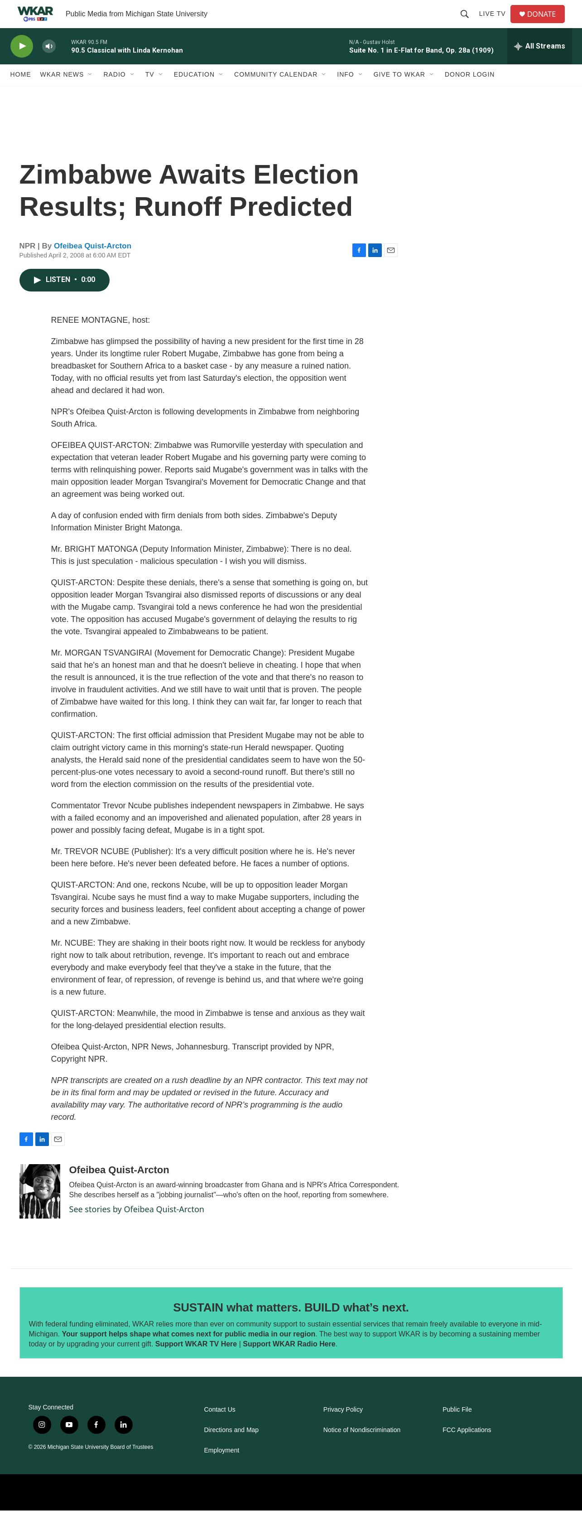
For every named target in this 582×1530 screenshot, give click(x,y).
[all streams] (539, 66)
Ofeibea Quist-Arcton (92, 265)
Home (20, 94)
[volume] (49, 66)
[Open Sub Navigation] (90, 94)
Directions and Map (231, 1449)
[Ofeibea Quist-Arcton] (39, 1211)
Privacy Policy (343, 1429)
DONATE (546, 24)
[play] (21, 66)
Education (194, 94)
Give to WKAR (399, 94)
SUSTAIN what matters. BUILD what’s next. (291, 1327)
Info (345, 94)
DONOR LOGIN (470, 94)
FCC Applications (467, 1449)
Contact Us (220, 1429)
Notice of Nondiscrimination (361, 1449)
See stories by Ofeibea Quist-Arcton (137, 1228)
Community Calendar (275, 94)
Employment (222, 1470)
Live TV (495, 23)
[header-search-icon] (467, 23)
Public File (457, 1429)
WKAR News (62, 94)
